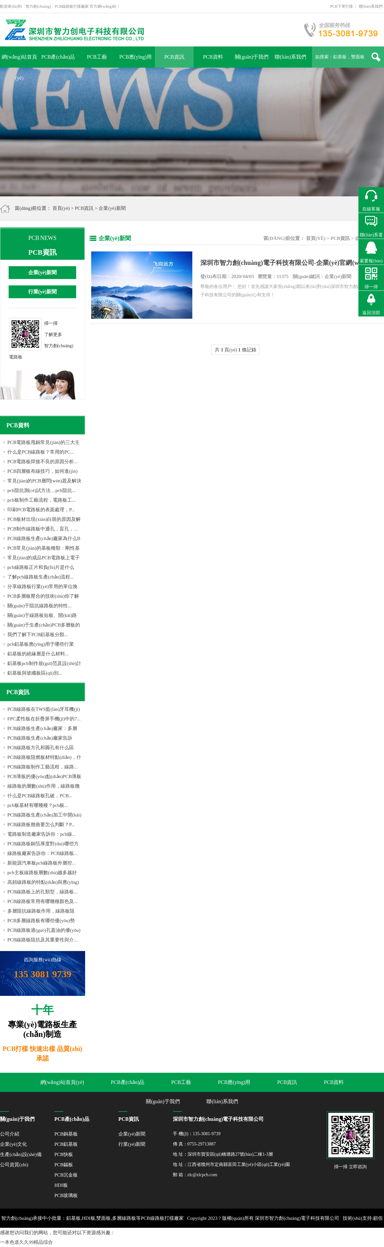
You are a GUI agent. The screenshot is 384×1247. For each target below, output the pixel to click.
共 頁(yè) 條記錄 (235, 349)
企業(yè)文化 (13, 1144)
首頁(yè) (61, 208)
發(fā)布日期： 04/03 (275, 276)
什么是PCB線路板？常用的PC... (40, 452)
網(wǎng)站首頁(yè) (19, 61)
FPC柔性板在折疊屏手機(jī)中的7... (44, 718)
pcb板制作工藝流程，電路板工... (41, 500)
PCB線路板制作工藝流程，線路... (42, 766)
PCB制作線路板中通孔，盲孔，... (42, 528)
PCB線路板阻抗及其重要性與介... (42, 939)
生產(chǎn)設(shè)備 (21, 1154)
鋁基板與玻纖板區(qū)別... (34, 673)
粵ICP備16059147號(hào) (173, 1237)
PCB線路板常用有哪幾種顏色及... (42, 901)
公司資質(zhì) (14, 1164)
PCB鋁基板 (66, 1144)
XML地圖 (210, 1237)
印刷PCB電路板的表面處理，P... (41, 509)
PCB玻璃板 (66, 1195)
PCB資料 (213, 57)
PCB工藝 (97, 57)
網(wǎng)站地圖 (238, 1237)
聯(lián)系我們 (370, 6)
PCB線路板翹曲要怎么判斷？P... (41, 824)
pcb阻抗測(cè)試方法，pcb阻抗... (41, 490)
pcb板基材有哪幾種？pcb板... (37, 805)
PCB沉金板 (66, 1174)
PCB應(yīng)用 (135, 57)
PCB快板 (63, 1154)
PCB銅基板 (66, 1133)
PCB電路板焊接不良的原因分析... (42, 461)
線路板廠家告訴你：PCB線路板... (42, 853)
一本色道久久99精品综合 (26, 1242)
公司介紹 (9, 1133)
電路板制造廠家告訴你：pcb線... (41, 834)
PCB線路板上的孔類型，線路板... (42, 891)
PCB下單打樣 (341, 6)
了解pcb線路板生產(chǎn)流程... (40, 576)
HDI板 (61, 1185)
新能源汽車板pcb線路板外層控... (41, 863)
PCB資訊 (174, 57)
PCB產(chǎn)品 (58, 57)
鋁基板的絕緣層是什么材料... (37, 653)
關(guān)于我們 (252, 57)
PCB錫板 (63, 1164)
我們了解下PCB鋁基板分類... (37, 634)
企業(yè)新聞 (112, 208)
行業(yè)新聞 (42, 291)
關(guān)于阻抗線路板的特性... (39, 605)
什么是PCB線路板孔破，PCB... (39, 795)
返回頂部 (371, 312)
